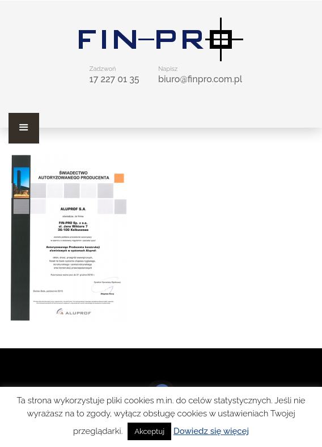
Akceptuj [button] (149, 431)
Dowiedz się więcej (211, 431)
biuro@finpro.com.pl (200, 79)
